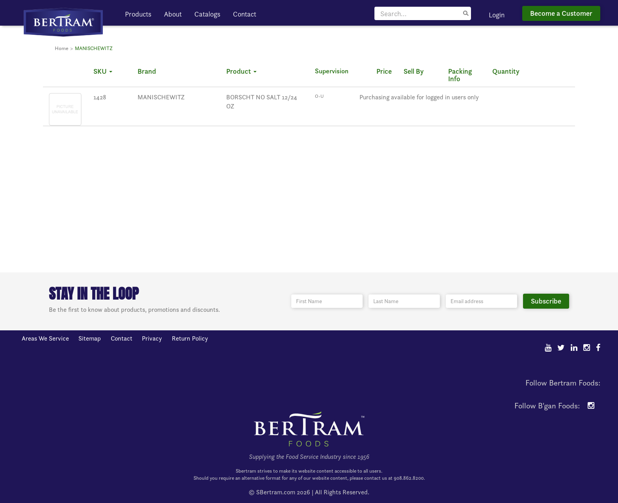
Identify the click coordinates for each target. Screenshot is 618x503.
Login (496, 14)
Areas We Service (45, 338)
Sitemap (89, 338)
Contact (244, 14)
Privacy (152, 338)
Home (61, 48)
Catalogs (207, 14)
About (173, 14)
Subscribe (546, 301)
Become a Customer (561, 13)
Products (138, 14)
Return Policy (190, 338)
